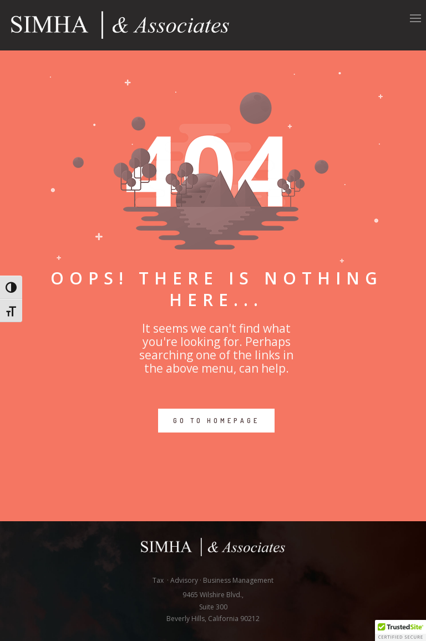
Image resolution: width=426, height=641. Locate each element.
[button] (400, 630)
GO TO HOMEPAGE (216, 420)
